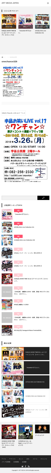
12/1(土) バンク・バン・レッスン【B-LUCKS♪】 (28, 253)
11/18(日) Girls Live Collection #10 (24, 240)
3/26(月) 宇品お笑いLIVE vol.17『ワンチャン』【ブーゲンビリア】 (13, 114)
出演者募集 (16, 461)
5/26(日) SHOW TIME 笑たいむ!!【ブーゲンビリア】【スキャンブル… (36, 353)
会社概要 (24, 461)
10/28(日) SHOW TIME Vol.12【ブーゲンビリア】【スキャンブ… (31, 280)
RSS (28, 466)
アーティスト (12, 458)
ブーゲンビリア (25, 437)
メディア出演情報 (6, 461)
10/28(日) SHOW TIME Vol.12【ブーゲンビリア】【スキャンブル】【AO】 (8, 444)
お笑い (42, 431)
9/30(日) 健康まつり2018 (21, 304)
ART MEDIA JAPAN (24, 470)
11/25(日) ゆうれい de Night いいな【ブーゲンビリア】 (25, 443)
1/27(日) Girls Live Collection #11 (40, 32)
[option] (9, 25)
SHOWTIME (9, 27)
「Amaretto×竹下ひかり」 (24, 32)
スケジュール (43, 458)
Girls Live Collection (42, 27)
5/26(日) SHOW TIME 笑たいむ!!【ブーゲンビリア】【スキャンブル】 (9, 33)
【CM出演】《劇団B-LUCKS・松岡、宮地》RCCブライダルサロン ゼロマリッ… (31, 293)
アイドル (4, 458)
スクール (35, 458)
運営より (25, 27)
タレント (21, 458)
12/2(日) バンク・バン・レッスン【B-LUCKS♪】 (28, 266)
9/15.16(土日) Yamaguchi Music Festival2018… (28, 330)
